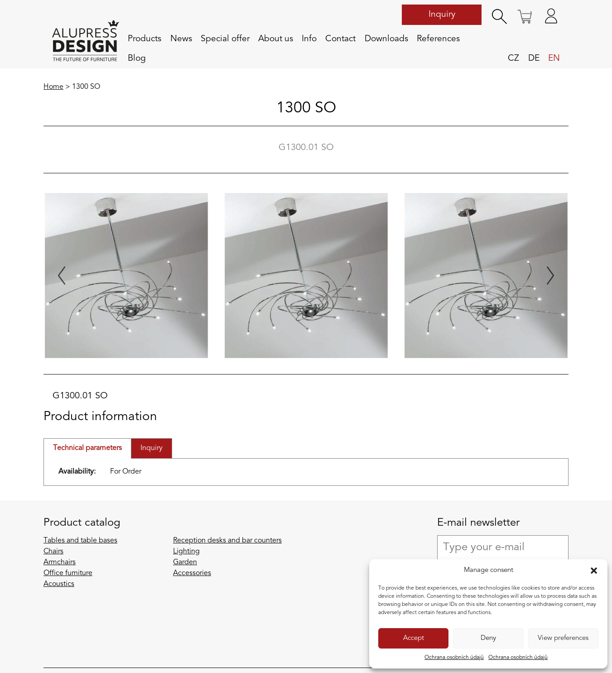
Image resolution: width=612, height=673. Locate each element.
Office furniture (67, 573)
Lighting (186, 551)
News (181, 39)
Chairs (53, 551)
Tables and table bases (80, 540)
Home (53, 87)
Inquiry (442, 14)
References (438, 39)
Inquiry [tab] (151, 448)
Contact (340, 39)
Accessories (192, 573)
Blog (137, 58)
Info (309, 39)
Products (144, 39)
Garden (185, 562)
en (554, 58)
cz (513, 58)
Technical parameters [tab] (87, 448)
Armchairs (59, 562)
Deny (488, 638)
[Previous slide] (61, 275)
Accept (413, 638)
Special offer (225, 39)
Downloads (386, 39)
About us (275, 39)
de (534, 58)
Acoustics (58, 584)
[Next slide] (550, 275)
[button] (593, 570)
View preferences (563, 638)
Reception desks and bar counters (227, 540)
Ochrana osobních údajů (454, 657)
